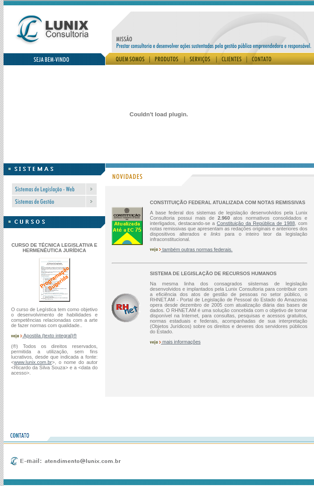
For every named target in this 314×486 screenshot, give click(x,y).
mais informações (175, 341)
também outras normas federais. (191, 249)
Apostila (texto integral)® (44, 335)
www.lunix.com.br (33, 362)
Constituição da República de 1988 (256, 223)
